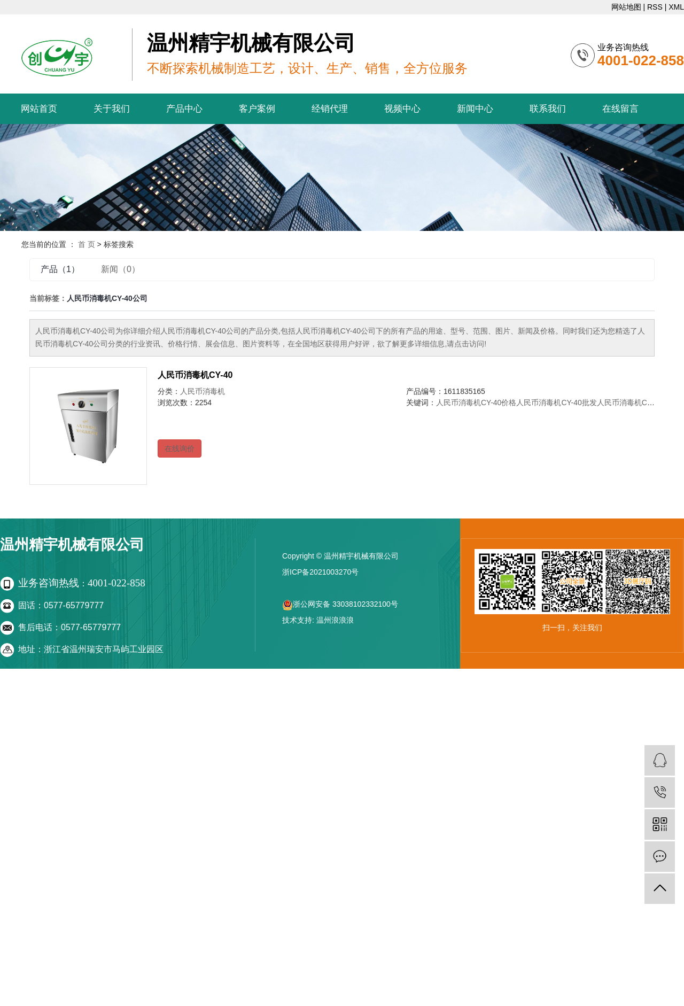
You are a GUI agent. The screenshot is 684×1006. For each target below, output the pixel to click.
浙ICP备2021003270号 (320, 572)
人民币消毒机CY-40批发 (556, 402)
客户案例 (257, 109)
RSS (655, 7)
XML (676, 7)
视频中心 (402, 109)
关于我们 (112, 109)
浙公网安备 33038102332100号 (340, 604)
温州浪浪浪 (335, 620)
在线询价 (180, 448)
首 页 (86, 244)
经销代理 (330, 109)
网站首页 (39, 109)
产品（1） (60, 269)
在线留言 (620, 109)
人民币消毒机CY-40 (195, 375)
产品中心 (184, 109)
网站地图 (626, 7)
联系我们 (548, 109)
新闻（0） (120, 269)
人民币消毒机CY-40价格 (476, 402)
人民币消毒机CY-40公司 (637, 402)
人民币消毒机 (202, 391)
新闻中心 (475, 109)
